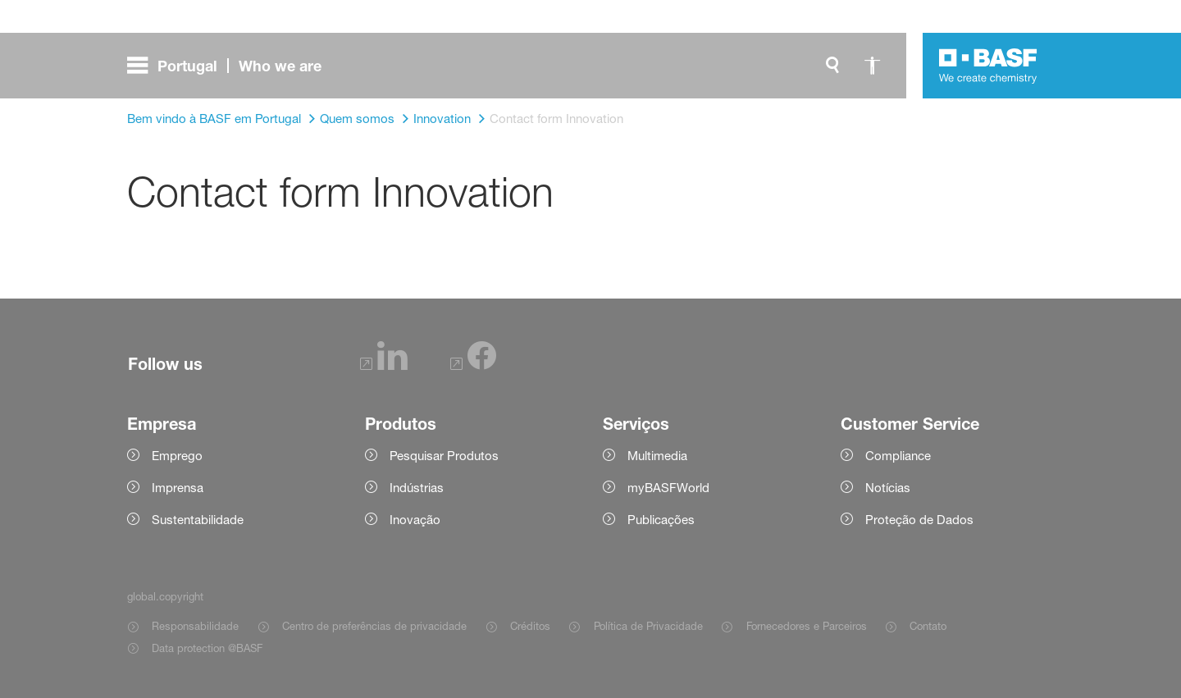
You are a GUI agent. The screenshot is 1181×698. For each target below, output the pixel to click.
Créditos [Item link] (530, 625)
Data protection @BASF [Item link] (207, 648)
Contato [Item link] (928, 625)
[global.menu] (231, 65)
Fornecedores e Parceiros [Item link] (806, 625)
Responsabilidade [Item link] (195, 625)
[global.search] (832, 65)
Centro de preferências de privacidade (374, 625)
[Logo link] (988, 66)
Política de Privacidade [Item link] (648, 625)
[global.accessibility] (872, 65)
